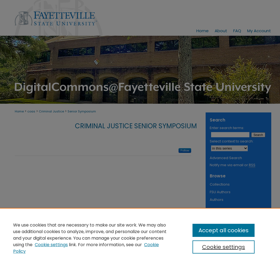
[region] (140, 238)
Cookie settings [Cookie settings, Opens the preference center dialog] (223, 247)
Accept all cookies (224, 230)
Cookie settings (51, 245)
